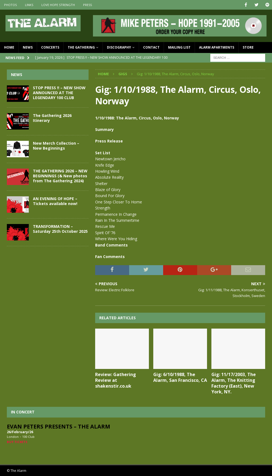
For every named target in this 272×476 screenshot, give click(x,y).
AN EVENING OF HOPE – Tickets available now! (55, 201)
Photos (10, 5)
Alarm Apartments (216, 47)
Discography (119, 47)
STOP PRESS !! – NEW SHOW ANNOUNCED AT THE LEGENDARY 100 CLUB (59, 92)
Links (29, 5)
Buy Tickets (17, 442)
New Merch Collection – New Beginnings (56, 146)
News (28, 47)
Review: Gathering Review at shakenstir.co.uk (115, 380)
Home (9, 47)
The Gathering (81, 47)
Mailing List (179, 47)
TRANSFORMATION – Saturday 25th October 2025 (60, 229)
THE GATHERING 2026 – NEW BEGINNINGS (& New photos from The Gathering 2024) (60, 175)
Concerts (50, 47)
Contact (151, 47)
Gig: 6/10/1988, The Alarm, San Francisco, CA (180, 377)
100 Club (28, 437)
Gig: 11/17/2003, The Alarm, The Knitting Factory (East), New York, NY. (233, 382)
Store (248, 47)
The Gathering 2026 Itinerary (52, 118)
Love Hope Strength (58, 5)
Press (87, 5)
